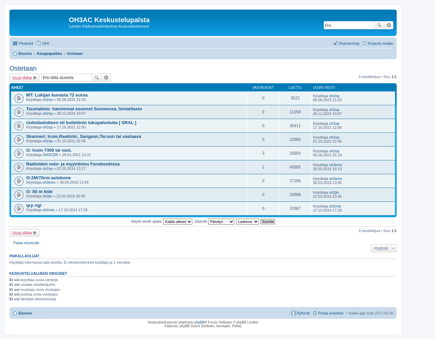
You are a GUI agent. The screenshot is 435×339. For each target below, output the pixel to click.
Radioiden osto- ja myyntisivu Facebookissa (73, 163)
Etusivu (25, 313)
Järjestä (214, 221)
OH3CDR (50, 155)
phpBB (200, 322)
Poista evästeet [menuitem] (330, 313)
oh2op (47, 100)
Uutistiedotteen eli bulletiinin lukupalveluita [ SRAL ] (81, 122)
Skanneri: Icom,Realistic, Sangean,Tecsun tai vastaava (83, 136)
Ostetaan (23, 68)
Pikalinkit (26, 43)
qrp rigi (33, 205)
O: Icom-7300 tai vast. (49, 150)
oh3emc (335, 165)
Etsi (379, 25)
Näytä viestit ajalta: (161, 221)
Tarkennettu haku (388, 25)
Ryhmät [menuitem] (303, 313)
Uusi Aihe (22, 78)
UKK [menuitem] (45, 43)
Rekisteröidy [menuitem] (349, 43)
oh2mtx (48, 210)
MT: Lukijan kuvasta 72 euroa (57, 95)
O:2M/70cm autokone (48, 177)
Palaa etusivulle (26, 243)
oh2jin (47, 196)
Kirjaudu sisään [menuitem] (380, 43)
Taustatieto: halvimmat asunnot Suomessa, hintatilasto (84, 108)
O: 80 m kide (39, 191)
